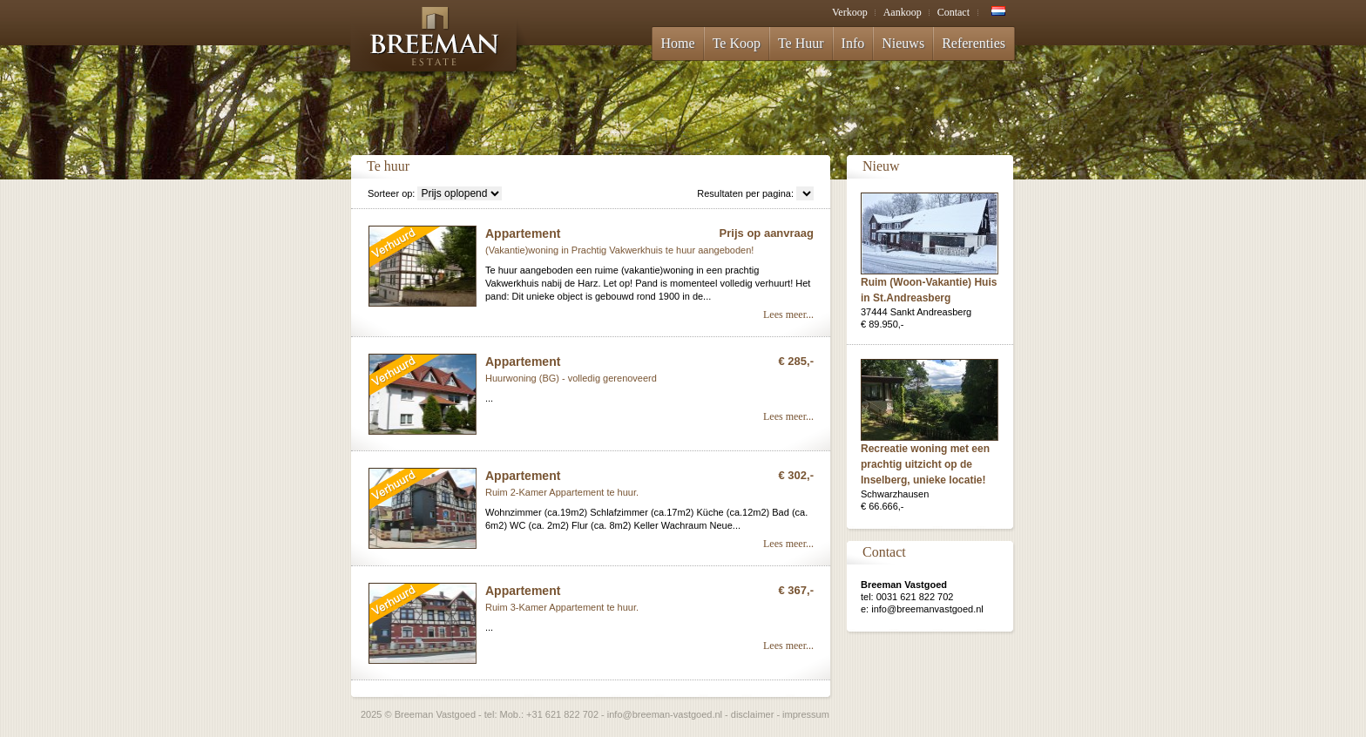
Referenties (973, 43)
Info (853, 43)
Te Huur (801, 43)
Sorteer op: (391, 193)
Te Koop (737, 43)
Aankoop (902, 12)
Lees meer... (788, 314)
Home (678, 43)
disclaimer (752, 714)
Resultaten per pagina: (745, 193)
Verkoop (850, 12)
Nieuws (903, 43)
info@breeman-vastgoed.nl (664, 714)
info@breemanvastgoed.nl (927, 609)
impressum (805, 714)
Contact (953, 12)
